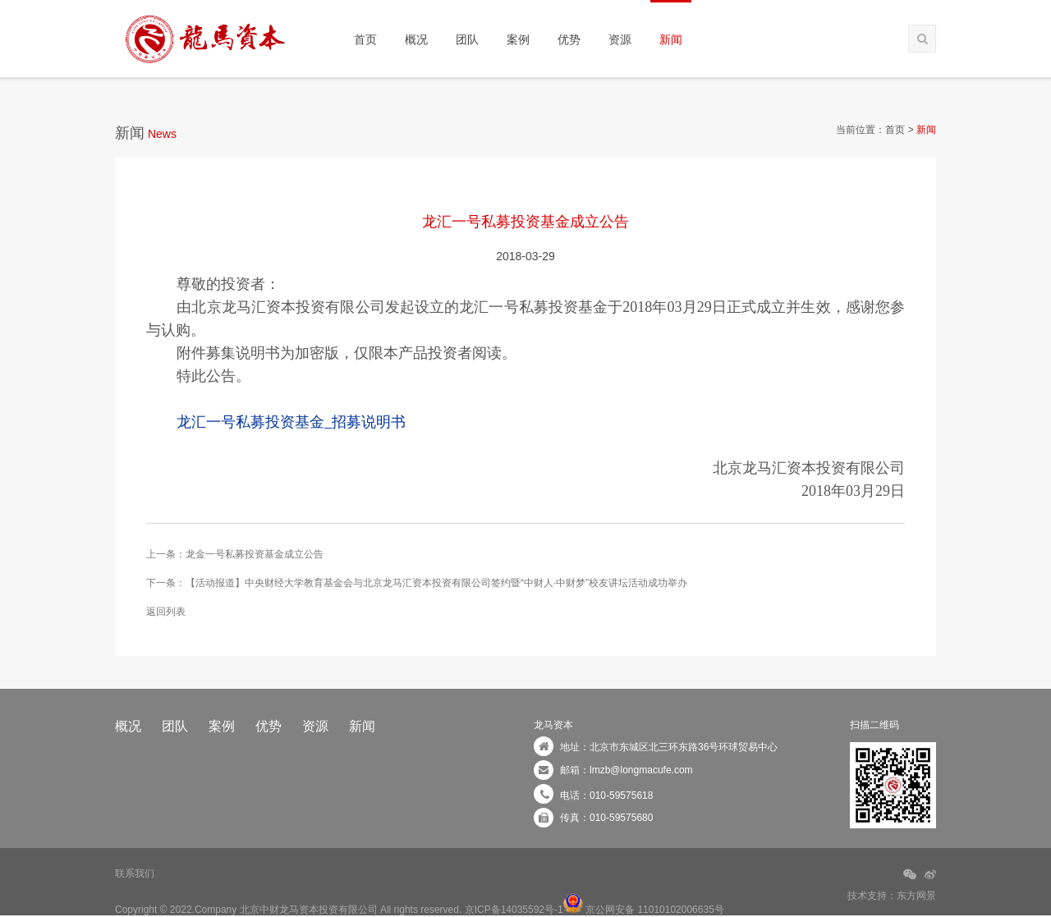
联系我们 (134, 874)
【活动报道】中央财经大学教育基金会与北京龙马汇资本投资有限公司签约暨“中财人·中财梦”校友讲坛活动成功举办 (436, 583)
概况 (416, 39)
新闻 (670, 39)
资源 (619, 39)
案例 (518, 39)
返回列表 (166, 611)
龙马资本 (553, 725)
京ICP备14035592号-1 (514, 909)
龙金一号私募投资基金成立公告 (255, 554)
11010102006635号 (680, 909)
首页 (365, 39)
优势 (569, 39)
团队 (467, 39)
